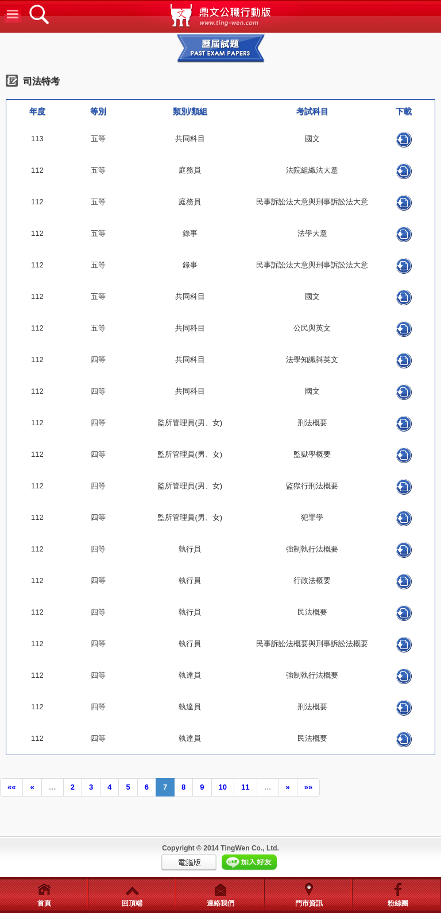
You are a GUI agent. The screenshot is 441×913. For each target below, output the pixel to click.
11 (245, 787)
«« (11, 787)
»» (308, 787)
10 (223, 787)
